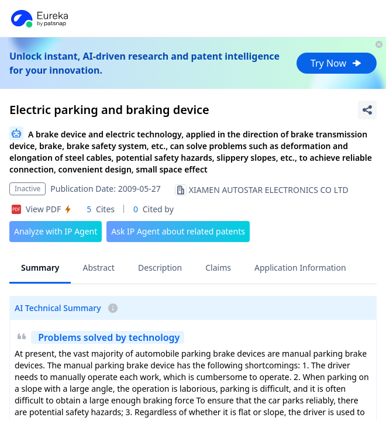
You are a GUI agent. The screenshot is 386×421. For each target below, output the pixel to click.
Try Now (337, 63)
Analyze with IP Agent (55, 231)
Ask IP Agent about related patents (178, 231)
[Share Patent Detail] (367, 110)
